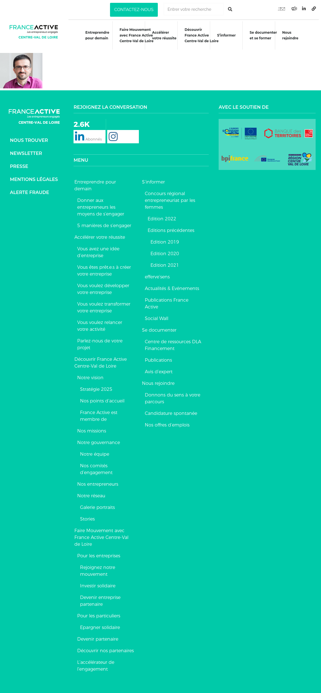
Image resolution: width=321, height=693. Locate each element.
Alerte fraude (29, 188)
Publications (158, 356)
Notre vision (90, 374)
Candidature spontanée (171, 410)
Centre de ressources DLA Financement (173, 342)
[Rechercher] (230, 9)
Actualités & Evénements (172, 285)
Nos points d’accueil (102, 397)
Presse (19, 162)
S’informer (227, 35)
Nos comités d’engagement (96, 466)
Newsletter (26, 149)
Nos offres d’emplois (167, 421)
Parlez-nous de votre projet (99, 341)
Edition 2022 (162, 215)
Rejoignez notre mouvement (97, 567)
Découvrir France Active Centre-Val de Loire (100, 359)
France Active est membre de (98, 412)
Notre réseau (91, 492)
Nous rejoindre (292, 35)
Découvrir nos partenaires (105, 647)
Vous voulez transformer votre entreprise (103, 304)
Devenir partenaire (97, 635)
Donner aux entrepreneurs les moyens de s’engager (100, 203)
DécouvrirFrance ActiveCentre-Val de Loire (202, 35)
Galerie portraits (97, 504)
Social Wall (156, 315)
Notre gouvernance (98, 439)
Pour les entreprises (98, 552)
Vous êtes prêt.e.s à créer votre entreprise (104, 267)
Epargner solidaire (100, 624)
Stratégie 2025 (96, 386)
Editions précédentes (171, 227)
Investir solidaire (97, 582)
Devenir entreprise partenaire (100, 597)
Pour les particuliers (98, 612)
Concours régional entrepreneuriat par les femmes (170, 196)
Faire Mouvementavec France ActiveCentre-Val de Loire (136, 35)
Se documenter (159, 326)
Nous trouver (29, 136)
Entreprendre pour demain (96, 35)
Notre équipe (94, 450)
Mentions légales (34, 175)
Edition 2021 (164, 262)
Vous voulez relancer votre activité (99, 322)
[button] (134, 10)
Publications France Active (166, 300)
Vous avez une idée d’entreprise (98, 249)
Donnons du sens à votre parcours (172, 395)
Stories (87, 515)
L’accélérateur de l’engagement (95, 662)
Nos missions (91, 427)
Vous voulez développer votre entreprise (103, 286)
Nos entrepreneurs (97, 480)
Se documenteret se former (264, 35)
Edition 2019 (164, 238)
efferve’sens (157, 273)
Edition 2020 (164, 250)
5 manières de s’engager (104, 222)
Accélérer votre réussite (164, 35)
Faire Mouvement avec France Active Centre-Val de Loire (101, 533)
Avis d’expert (159, 368)
